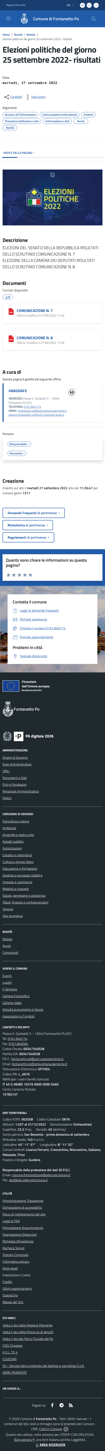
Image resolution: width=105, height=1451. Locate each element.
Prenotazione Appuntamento (23, 1227)
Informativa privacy (16, 1261)
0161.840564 (18, 1043)
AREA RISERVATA (50, 1444)
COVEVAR (10, 1359)
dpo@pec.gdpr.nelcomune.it (28, 1180)
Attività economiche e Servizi (23, 1009)
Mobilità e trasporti (16, 888)
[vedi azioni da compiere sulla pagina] (35, 97)
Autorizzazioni (12, 848)
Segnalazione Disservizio (20, 1234)
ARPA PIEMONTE (15, 1372)
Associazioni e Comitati (19, 1016)
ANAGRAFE (18, 391)
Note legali (10, 1268)
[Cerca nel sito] (94, 19)
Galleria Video (12, 1002)
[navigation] (8, 18)
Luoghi (7, 982)
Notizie (31, 34)
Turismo (8, 909)
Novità (18, 34)
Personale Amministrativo (21, 791)
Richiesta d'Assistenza (18, 1241)
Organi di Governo (15, 757)
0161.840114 (32, 406)
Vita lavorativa (13, 915)
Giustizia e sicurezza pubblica (22, 875)
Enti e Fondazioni (15, 784)
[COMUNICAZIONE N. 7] (11, 311)
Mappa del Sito (13, 1302)
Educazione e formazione (20, 868)
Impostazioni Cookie (16, 1275)
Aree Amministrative (17, 764)
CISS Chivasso (12, 1345)
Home (6, 34)
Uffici (6, 771)
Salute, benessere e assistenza (24, 895)
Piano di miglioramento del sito (24, 1214)
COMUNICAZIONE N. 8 (35, 338)
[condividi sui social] (13, 97)
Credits (7, 1281)
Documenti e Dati (15, 777)
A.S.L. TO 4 (10, 1352)
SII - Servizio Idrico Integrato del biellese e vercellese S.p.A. (44, 1365)
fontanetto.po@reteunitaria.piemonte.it (42, 410)
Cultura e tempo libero (18, 861)
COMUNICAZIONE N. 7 (35, 310)
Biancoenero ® (24, 1439)
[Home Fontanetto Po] (47, 19)
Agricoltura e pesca (16, 821)
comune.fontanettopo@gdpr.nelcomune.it (41, 1174)
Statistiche (10, 1295)
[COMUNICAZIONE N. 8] (11, 338)
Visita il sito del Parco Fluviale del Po (28, 1338)
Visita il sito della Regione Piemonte (27, 1325)
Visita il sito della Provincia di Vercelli (28, 1331)
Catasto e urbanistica (17, 855)
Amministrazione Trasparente (23, 1200)
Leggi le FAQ (11, 1220)
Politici (7, 798)
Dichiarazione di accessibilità (22, 1207)
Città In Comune (50, 1428)
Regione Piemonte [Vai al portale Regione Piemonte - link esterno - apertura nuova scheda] (16, 5)
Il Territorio (10, 989)
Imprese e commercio (17, 882)
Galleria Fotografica (16, 995)
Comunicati (10, 952)
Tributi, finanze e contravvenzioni (25, 902)
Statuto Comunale (15, 1254)
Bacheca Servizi (13, 1247)
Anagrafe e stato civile (18, 834)
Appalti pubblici (13, 841)
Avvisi (7, 945)
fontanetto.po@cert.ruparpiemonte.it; (37, 1058)
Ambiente (9, 827)
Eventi (7, 975)
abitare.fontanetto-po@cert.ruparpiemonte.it (36, 414)
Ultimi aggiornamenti (17, 1288)
